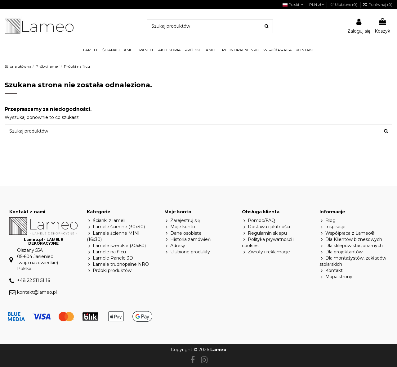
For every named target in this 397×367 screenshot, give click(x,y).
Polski (294, 4)
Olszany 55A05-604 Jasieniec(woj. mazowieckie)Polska (37, 259)
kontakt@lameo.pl (37, 292)
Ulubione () (343, 4)
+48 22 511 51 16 (33, 280)
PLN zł (316, 4)
